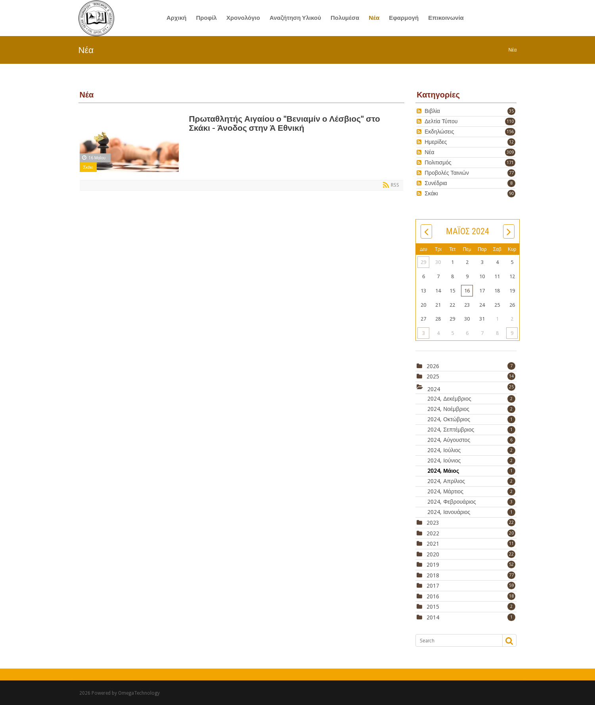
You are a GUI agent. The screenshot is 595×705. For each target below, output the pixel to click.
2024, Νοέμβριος (471, 409)
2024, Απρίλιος (471, 481)
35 (511, 111)
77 (511, 173)
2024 (433, 389)
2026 (433, 366)
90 (511, 193)
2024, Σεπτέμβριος (471, 429)
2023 (433, 523)
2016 (433, 596)
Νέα (512, 50)
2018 (433, 575)
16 (467, 291)
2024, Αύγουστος (471, 439)
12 (511, 142)
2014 (433, 617)
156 (510, 131)
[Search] (458, 640)
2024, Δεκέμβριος (471, 398)
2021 (433, 544)
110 (510, 121)
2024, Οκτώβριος (471, 419)
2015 (433, 607)
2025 (433, 376)
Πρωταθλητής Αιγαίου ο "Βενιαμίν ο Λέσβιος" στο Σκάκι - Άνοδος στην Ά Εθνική (284, 123)
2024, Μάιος (471, 470)
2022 (433, 533)
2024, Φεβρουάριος (471, 501)
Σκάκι (88, 167)
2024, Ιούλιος (471, 450)
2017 (433, 586)
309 (510, 152)
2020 (433, 554)
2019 (433, 565)
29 (423, 262)
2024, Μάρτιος (471, 491)
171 (510, 162)
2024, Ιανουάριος (471, 512)
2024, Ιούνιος (471, 460)
